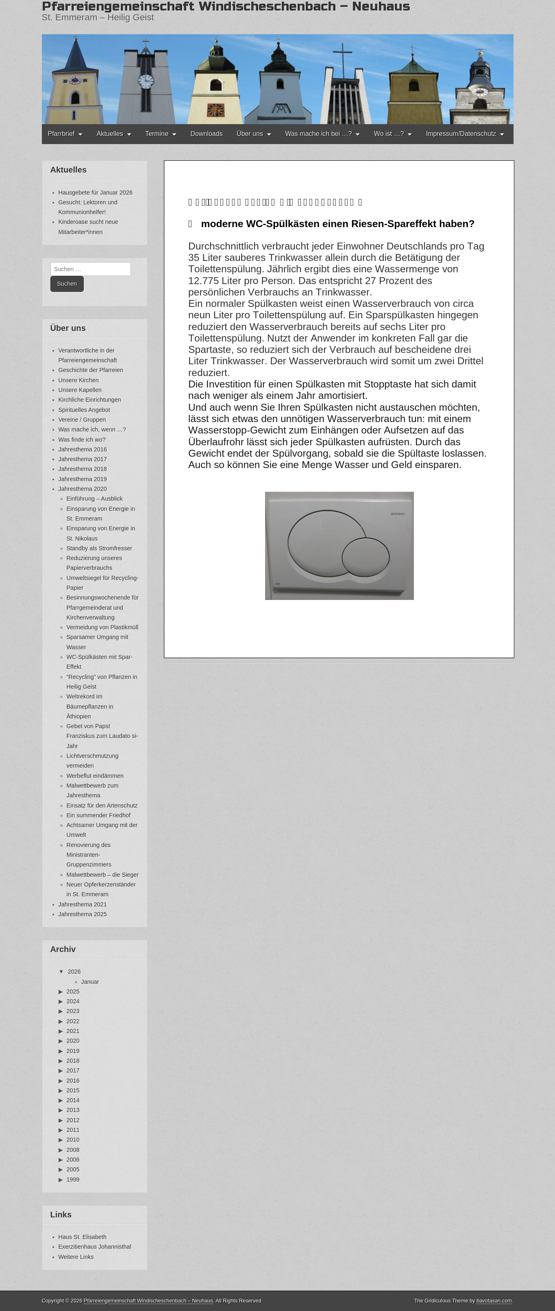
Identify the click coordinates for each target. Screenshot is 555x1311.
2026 (74, 971)
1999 (73, 1179)
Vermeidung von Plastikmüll (103, 627)
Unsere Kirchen (79, 380)
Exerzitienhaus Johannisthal (95, 1246)
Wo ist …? (389, 133)
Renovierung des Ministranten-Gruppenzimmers (89, 855)
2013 (73, 1110)
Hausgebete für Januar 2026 (96, 192)
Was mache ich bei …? (318, 133)
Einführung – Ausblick (95, 498)
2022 (73, 1021)
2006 (73, 1159)
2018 (73, 1060)
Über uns (250, 133)
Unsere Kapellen (80, 390)
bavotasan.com (494, 1301)
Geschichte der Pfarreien (91, 370)
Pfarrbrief (61, 133)
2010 (73, 1139)
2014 (73, 1100)
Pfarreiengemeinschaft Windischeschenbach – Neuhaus (148, 1301)
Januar (90, 981)
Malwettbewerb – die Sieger (103, 874)
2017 (73, 1070)
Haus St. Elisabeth (83, 1237)
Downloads (206, 133)
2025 (73, 991)
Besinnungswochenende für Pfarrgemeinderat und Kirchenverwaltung (103, 607)
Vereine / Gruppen (82, 419)
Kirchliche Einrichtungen (90, 399)
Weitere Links (76, 1257)
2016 (73, 1080)
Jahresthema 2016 (83, 449)
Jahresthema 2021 (83, 904)
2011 (73, 1130)
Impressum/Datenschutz (461, 133)
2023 (73, 1011)
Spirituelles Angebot (84, 410)
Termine (156, 133)
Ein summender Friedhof (99, 815)
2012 (73, 1120)
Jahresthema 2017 (83, 459)
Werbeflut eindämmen (95, 776)
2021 (73, 1031)
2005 (73, 1169)
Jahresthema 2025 (83, 914)
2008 (73, 1150)
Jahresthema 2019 (83, 479)
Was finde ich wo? (82, 439)
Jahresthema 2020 (83, 489)
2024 (73, 1001)
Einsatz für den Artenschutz (102, 805)
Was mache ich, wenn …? (92, 429)
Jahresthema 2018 (83, 469)
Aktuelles (110, 133)
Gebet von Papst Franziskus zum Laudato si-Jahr (102, 736)
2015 (73, 1090)
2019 (73, 1051)
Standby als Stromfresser (100, 548)
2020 (73, 1040)
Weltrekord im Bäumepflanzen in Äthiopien (90, 706)
